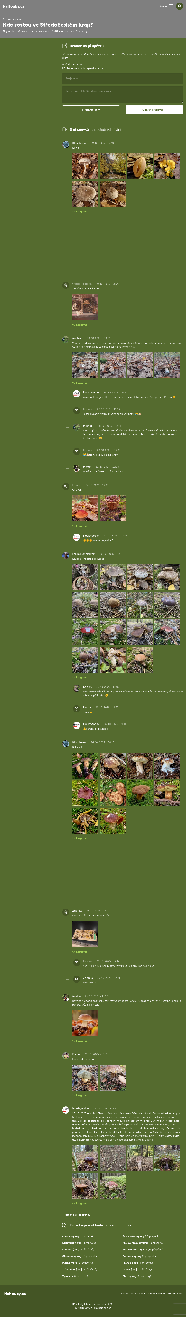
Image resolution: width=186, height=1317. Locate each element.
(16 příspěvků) (142, 1236)
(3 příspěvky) (137, 1276)
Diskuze (171, 1293)
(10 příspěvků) (143, 1242)
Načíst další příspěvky (77, 1214)
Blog (179, 1293)
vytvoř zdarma (95, 68)
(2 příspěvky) (137, 1269)
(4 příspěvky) (138, 1262)
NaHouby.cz (13, 6)
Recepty (160, 1293)
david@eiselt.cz (102, 1307)
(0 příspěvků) (139, 1256)
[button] (171, 6)
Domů (124, 1293)
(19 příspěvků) (79, 1256)
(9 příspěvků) (78, 1249)
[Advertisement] (30, 96)
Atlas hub (149, 1293)
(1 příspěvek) (78, 1236)
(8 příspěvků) (79, 1269)
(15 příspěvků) (143, 1249)
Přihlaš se (67, 68)
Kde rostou (136, 1293)
